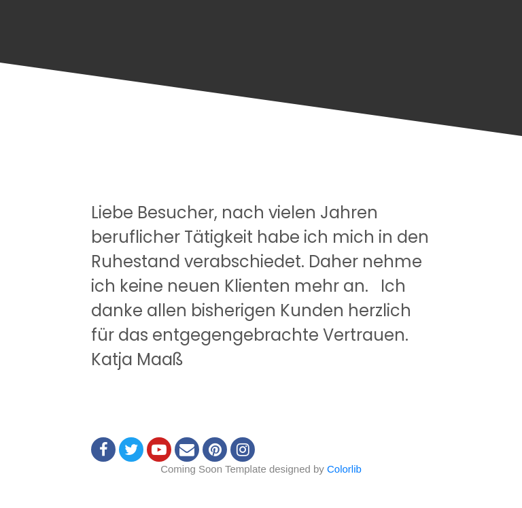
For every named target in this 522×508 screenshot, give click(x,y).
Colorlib (344, 469)
